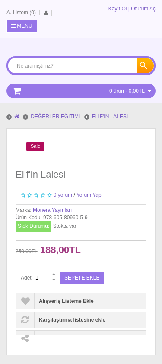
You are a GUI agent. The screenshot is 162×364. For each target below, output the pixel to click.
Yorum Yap (89, 195)
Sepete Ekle (81, 278)
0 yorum (63, 195)
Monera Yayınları (52, 210)
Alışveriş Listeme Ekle (66, 301)
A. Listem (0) (21, 12)
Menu (21, 26)
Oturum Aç (143, 9)
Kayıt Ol (117, 9)
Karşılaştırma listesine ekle (72, 320)
